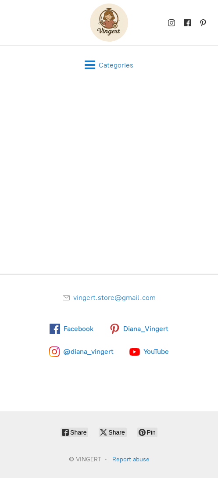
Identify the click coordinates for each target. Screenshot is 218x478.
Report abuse (131, 459)
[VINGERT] (109, 23)
